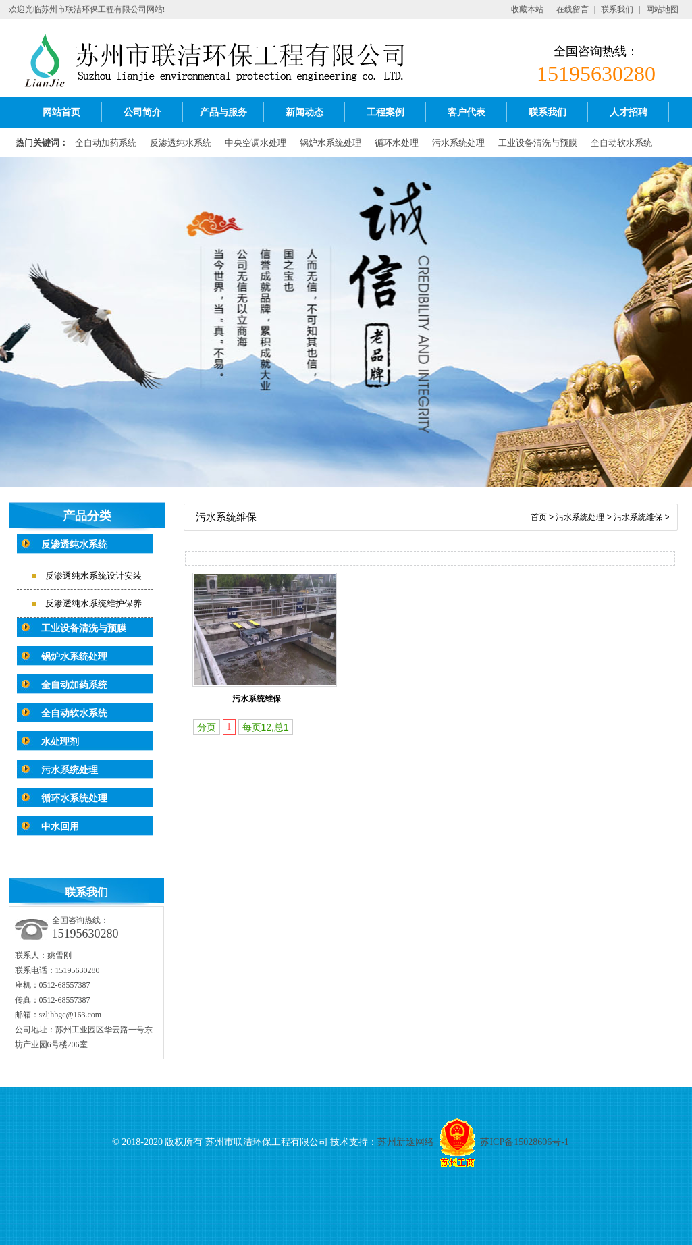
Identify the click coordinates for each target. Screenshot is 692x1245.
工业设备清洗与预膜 (537, 143)
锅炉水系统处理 (330, 143)
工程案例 (385, 112)
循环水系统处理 (74, 798)
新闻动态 (304, 112)
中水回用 (60, 827)
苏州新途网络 (405, 1142)
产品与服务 (223, 112)
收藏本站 (527, 9)
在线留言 (572, 9)
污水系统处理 (458, 143)
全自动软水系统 (621, 143)
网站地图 (662, 9)
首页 (539, 517)
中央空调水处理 (255, 143)
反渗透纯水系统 (180, 143)
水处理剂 (60, 742)
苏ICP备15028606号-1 (524, 1142)
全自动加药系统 (105, 143)
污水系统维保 (638, 517)
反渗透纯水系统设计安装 (93, 576)
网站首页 (61, 112)
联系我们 (617, 9)
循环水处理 (397, 143)
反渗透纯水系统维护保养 (93, 603)
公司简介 (142, 112)
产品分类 (87, 516)
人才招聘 (628, 112)
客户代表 (466, 112)
